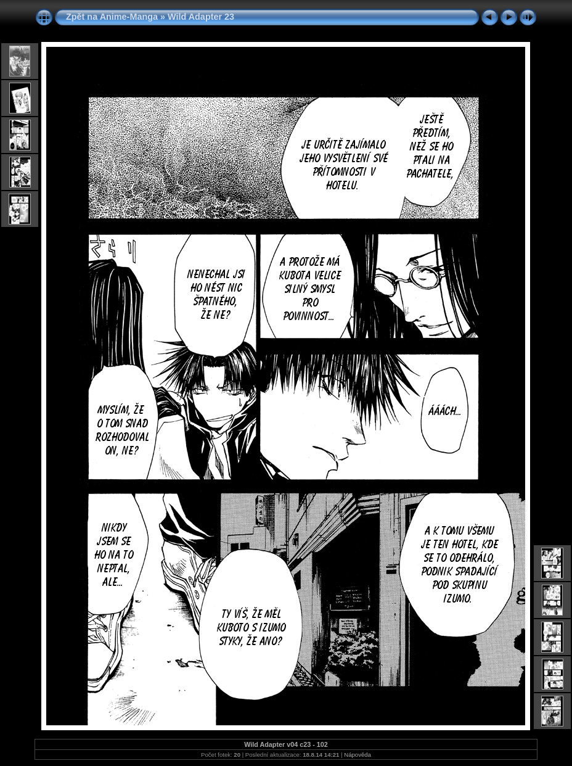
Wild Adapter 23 (201, 17)
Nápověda (357, 754)
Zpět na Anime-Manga (112, 17)
